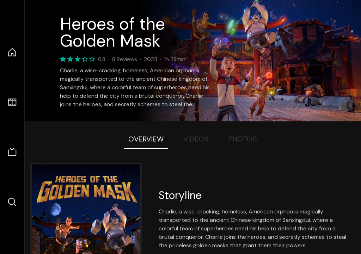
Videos (196, 139)
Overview (146, 139)
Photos (242, 139)
